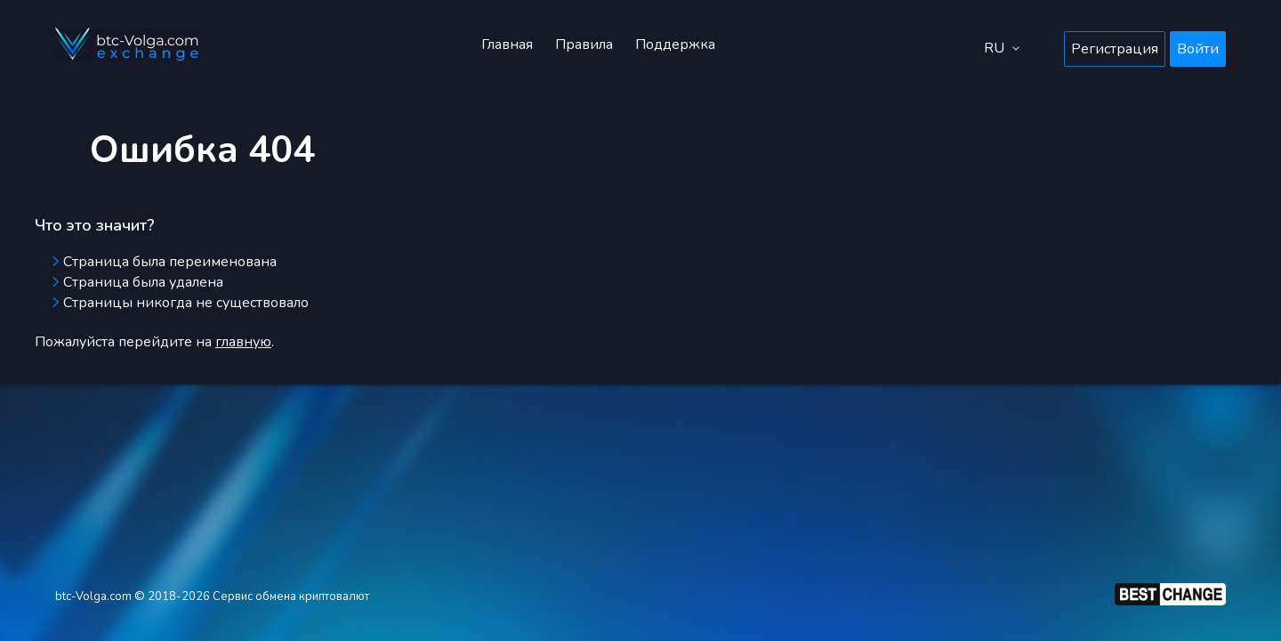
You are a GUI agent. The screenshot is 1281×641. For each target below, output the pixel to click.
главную (243, 342)
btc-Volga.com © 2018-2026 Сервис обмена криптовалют (212, 596)
